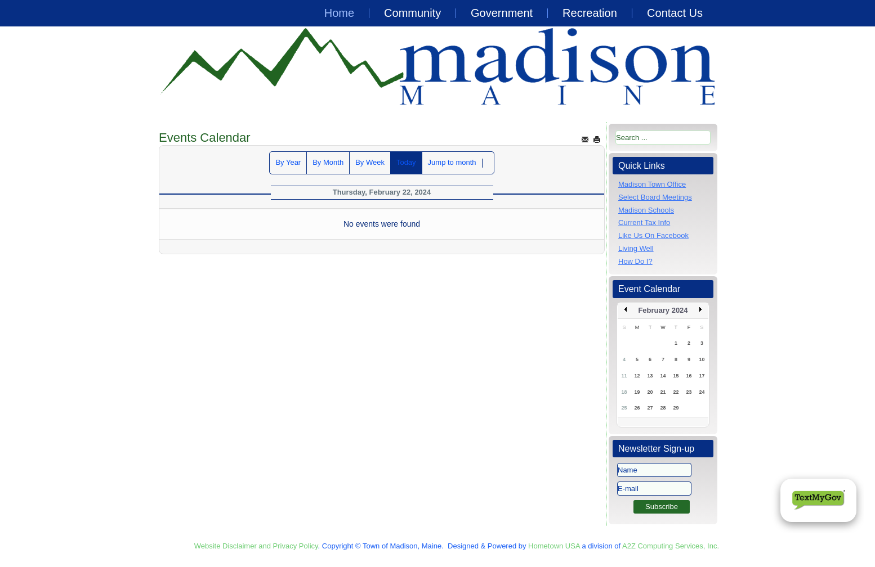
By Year (288, 162)
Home (339, 13)
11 (624, 376)
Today (406, 162)
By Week (370, 162)
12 (637, 376)
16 (688, 376)
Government (502, 13)
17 (701, 376)
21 (663, 392)
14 (663, 376)
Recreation (589, 13)
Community (412, 13)
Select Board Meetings (655, 197)
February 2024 (663, 310)
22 (675, 392)
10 (701, 359)
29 (675, 408)
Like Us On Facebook (653, 235)
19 (637, 392)
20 (650, 392)
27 (650, 408)
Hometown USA (554, 546)
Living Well (636, 248)
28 (663, 408)
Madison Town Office (652, 184)
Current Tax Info (644, 222)
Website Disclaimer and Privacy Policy (256, 546)
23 (688, 392)
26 (637, 408)
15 (675, 376)
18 (624, 392)
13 (650, 376)
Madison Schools (646, 210)
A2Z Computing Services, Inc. (670, 546)
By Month (327, 162)
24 (701, 392)
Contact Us (675, 13)
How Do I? (635, 261)
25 (624, 408)
